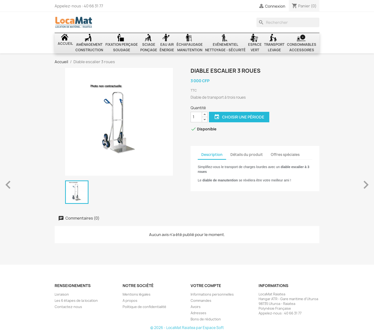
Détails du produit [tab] (246, 154)
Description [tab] (212, 154)
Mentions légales (137, 294)
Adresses (198, 313)
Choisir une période (239, 117)
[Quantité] (196, 117)
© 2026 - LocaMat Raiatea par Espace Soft (187, 327)
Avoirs (196, 306)
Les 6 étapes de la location (76, 300)
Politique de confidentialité (144, 306)
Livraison (62, 294)
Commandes (201, 300)
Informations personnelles (212, 294)
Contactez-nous (68, 306)
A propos (130, 300)
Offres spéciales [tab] (285, 154)
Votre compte (206, 285)
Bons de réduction (206, 319)
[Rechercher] (287, 22)
